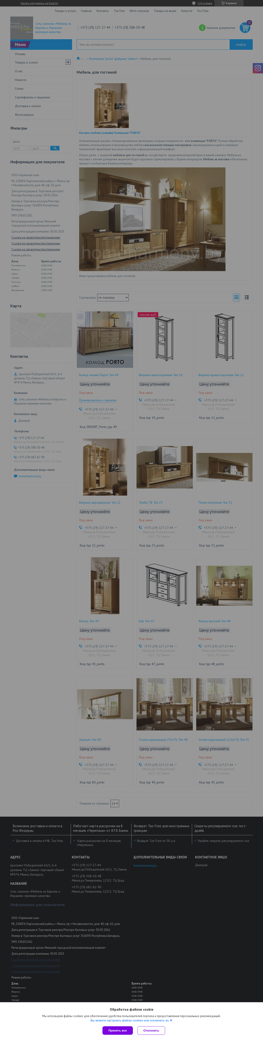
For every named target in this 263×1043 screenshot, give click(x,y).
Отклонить (151, 1030)
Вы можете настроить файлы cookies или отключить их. (129, 1020)
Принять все (117, 1030)
